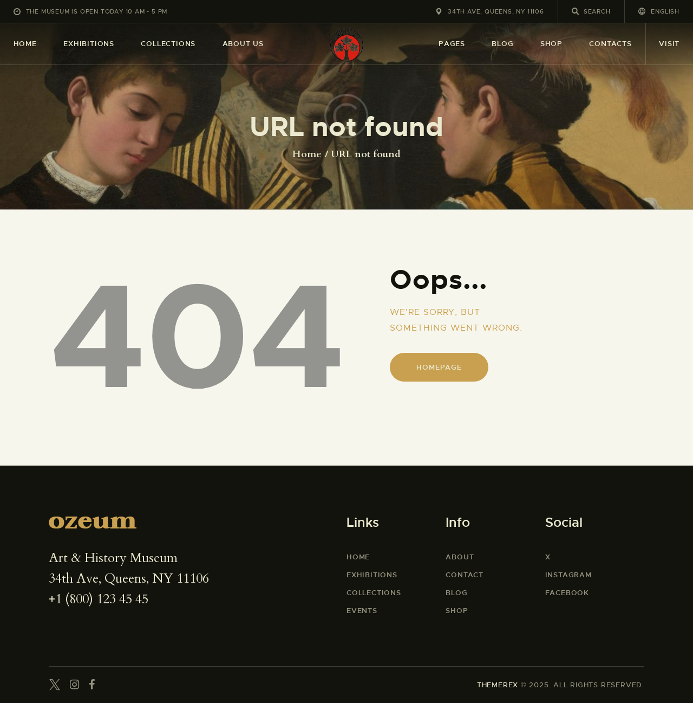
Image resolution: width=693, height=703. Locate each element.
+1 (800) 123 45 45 (98, 599)
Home (307, 154)
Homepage (438, 367)
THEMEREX (497, 684)
